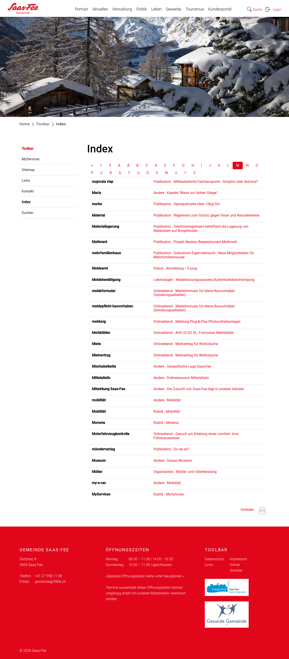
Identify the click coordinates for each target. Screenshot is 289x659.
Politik (141, 9)
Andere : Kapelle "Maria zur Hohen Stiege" (185, 193)
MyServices (30, 159)
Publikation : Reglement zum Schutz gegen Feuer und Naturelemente (206, 215)
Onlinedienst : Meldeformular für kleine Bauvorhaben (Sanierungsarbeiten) (194, 293)
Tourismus (195, 9)
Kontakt (28, 191)
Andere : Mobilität (167, 400)
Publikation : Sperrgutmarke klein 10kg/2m (186, 204)
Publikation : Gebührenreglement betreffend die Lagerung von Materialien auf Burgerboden (200, 228)
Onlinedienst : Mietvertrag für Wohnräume (185, 344)
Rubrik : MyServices (168, 494)
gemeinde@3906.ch (50, 582)
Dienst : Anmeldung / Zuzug (175, 268)
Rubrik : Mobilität (166, 411)
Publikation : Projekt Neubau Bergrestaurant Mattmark (195, 242)
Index (36, 201)
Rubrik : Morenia (166, 423)
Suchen (27, 213)
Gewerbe (173, 9)
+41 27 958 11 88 (48, 576)
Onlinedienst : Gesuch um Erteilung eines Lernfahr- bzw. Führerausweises (196, 436)
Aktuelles (100, 9)
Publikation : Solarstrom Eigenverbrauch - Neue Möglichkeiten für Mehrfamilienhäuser (203, 255)
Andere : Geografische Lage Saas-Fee (182, 366)
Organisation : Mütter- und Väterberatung (185, 472)
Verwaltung (122, 9)
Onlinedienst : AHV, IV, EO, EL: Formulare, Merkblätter (193, 333)
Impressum (238, 559)
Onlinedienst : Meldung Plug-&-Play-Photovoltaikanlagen (197, 321)
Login (277, 9)
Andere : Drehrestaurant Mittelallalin (181, 378)
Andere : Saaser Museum (172, 460)
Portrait (81, 9)
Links (26, 180)
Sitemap (28, 170)
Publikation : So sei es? (171, 449)
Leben (156, 9)
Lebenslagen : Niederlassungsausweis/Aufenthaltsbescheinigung (204, 280)
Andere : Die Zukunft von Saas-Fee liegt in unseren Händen (198, 389)
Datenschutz (214, 559)
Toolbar (28, 148)
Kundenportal (220, 9)
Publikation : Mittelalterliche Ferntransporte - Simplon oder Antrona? (205, 182)
